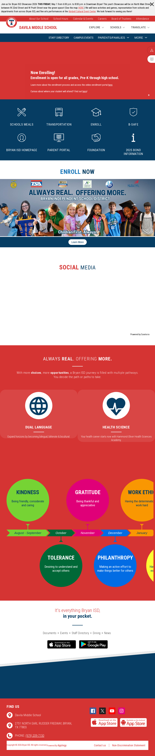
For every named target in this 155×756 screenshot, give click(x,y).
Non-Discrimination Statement (128, 745)
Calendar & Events (83, 18)
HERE (81, 7)
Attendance (142, 18)
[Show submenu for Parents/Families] (111, 38)
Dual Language (38, 427)
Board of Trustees (121, 18)
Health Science (116, 427)
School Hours (60, 18)
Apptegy (62, 745)
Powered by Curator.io (140, 334)
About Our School (38, 18)
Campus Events (83, 37)
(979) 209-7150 (34, 735)
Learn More (77, 242)
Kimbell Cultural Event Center (82, 11)
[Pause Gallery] (148, 95)
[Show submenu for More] (138, 38)
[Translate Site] (140, 27)
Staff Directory (59, 37)
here (110, 84)
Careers (102, 18)
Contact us (100, 745)
